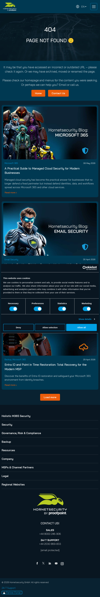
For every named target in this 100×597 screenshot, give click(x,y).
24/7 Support (9, 587)
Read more (10, 192)
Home (38, 93)
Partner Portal (13, 592)
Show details (85, 319)
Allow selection (50, 327)
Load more (50, 397)
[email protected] (50, 550)
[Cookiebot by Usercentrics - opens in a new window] (84, 268)
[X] (44, 563)
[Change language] (81, 6)
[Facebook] (37, 563)
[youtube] (56, 563)
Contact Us (58, 93)
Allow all (81, 327)
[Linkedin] (50, 563)
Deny (18, 327)
